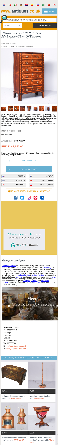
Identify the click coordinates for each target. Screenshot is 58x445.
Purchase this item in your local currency (29, 191)
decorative (37, 283)
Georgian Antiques (9, 266)
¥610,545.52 (20, 185)
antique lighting (24, 275)
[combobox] (12, 25)
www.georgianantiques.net (16, 349)
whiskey (53, 277)
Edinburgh (48, 268)
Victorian (34, 281)
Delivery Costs (29, 169)
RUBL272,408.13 (46, 185)
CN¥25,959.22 (47, 180)
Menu (52, 11)
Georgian (26, 281)
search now (44, 26)
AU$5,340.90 (20, 180)
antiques (19, 277)
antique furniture (38, 275)
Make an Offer (29, 161)
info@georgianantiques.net (16, 346)
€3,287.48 (49, 176)
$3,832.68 (21, 176)
